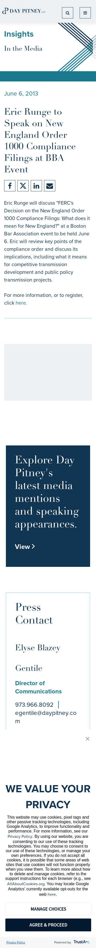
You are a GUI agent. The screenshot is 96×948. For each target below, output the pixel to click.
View (25, 546)
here (21, 303)
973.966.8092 (34, 704)
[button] (87, 739)
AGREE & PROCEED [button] (48, 925)
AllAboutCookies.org (26, 884)
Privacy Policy (20, 836)
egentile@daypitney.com (46, 717)
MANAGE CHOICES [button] (48, 909)
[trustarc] (81, 942)
